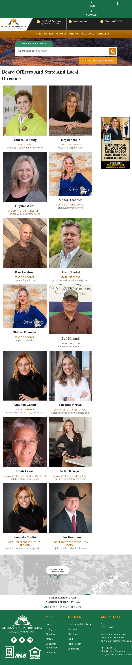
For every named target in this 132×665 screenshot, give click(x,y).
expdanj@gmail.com (24, 280)
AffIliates (50, 639)
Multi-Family (73, 634)
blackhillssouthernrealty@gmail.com (24, 412)
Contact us (102, 34)
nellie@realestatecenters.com (70, 478)
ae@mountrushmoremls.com (115, 640)
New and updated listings (80, 624)
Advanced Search (98, 61)
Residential (73, 629)
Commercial (73, 649)
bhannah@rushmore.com (70, 346)
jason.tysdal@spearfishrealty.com (70, 280)
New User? (91, 13)
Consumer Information (51, 646)
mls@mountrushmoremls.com (116, 654)
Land (70, 639)
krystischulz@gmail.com (70, 147)
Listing (49, 629)
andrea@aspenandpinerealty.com (25, 147)
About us (61, 34)
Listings (48, 34)
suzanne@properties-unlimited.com (70, 412)
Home (39, 34)
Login (91, 4)
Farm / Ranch (74, 644)
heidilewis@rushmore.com (25, 478)
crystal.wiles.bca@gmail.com (25, 213)
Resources (88, 34)
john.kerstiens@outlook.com (70, 548)
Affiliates (74, 34)
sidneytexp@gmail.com (70, 207)
